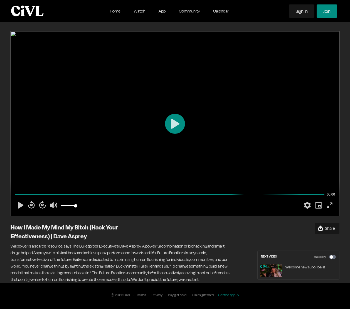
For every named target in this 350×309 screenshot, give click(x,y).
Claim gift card (203, 295)
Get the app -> (228, 295)
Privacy (157, 295)
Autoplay (325, 257)
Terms (141, 295)
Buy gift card (177, 295)
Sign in (301, 11)
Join (327, 11)
